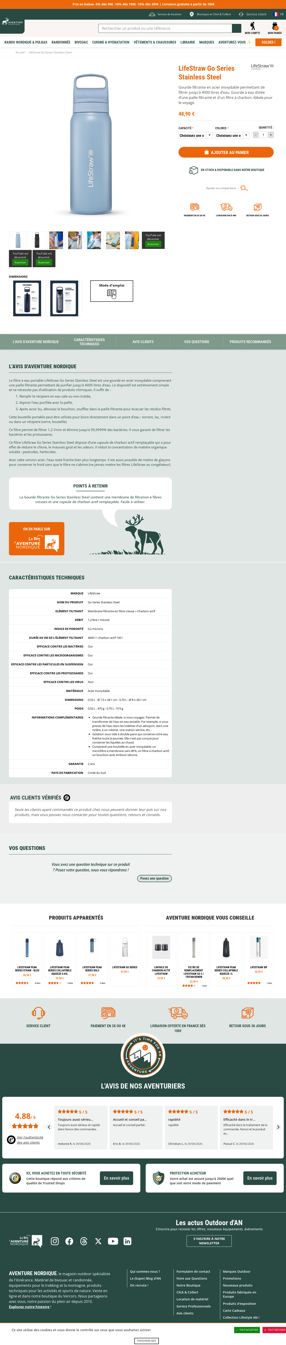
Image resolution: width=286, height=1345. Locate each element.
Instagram (54, 1241)
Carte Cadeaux (234, 1310)
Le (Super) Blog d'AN (145, 1278)
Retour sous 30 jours (257, 215)
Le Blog (27, 1241)
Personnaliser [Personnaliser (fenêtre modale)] (146, 1341)
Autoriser (153, 244)
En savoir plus (116, 1178)
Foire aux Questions (192, 1278)
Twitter (98, 1241)
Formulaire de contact (193, 1271)
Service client (38, 1026)
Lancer (236, 28)
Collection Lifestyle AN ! (241, 1317)
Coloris (221, 128)
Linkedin (128, 1241)
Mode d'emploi (111, 285)
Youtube (113, 1241)
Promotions (232, 1278)
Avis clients (185, 1313)
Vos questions (196, 341)
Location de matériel (192, 1299)
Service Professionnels (194, 1306)
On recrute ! (139, 1285)
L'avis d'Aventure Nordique (36, 341)
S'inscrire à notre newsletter (209, 1241)
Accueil (20, 52)
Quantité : (266, 127)
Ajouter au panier (230, 152)
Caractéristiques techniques (89, 341)
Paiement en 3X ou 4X (194, 215)
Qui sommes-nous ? (145, 1271)
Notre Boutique (188, 1285)
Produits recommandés (250, 341)
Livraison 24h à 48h (226, 215)
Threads (83, 1241)
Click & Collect (187, 1292)
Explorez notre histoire (29, 1306)
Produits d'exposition (239, 1303)
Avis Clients (143, 341)
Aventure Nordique (33, 1273)
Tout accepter (247, 1330)
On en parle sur (37, 540)
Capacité (185, 128)
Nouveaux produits (237, 1285)
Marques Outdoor (236, 1271)
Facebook (69, 1241)
